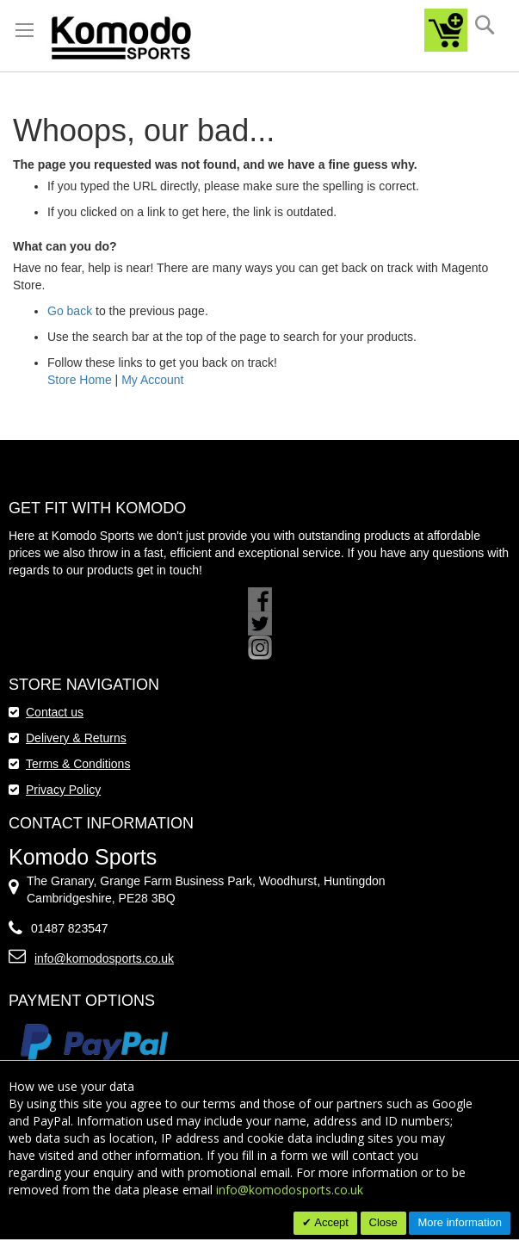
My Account (152, 380)
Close (383, 1222)
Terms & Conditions (78, 764)
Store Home (79, 380)
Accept (330, 1222)
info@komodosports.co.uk (104, 958)
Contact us (54, 712)
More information (459, 1222)
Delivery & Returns (76, 738)
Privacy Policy (63, 790)
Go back (69, 311)
